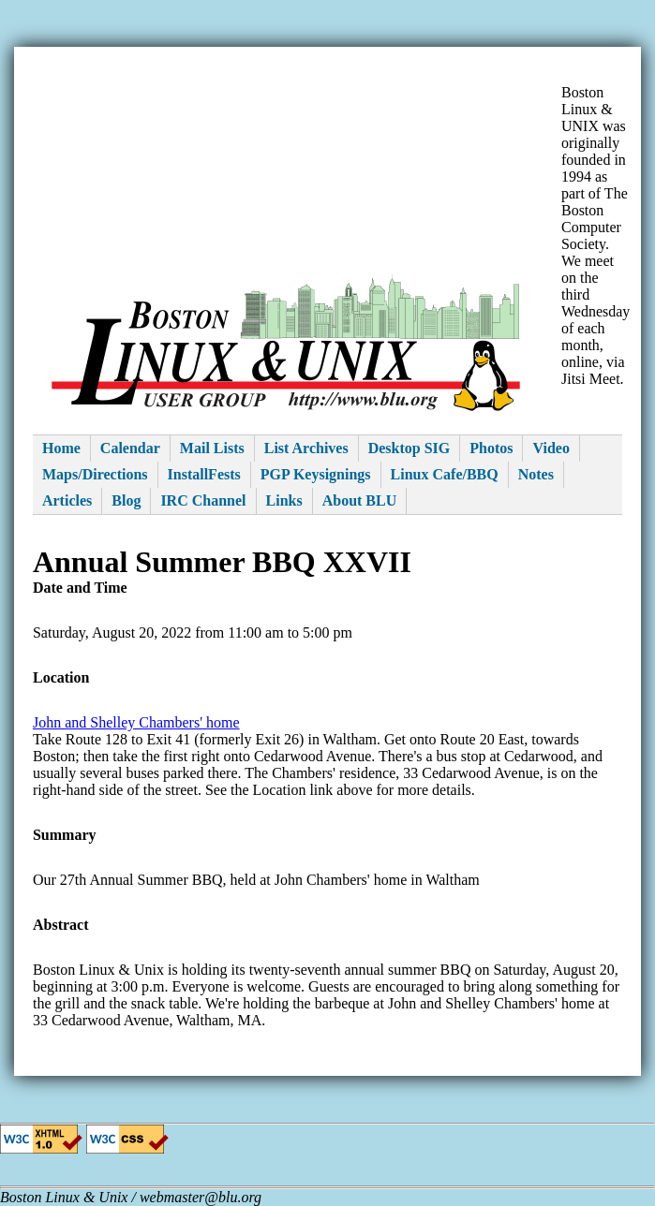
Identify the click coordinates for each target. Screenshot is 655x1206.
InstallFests (204, 474)
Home (61, 448)
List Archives (306, 448)
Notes (536, 474)
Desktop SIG (409, 448)
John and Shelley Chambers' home (136, 722)
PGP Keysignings (316, 474)
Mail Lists (212, 448)
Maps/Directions (95, 474)
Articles (67, 500)
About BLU (359, 500)
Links (284, 500)
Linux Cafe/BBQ (445, 474)
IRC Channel (203, 500)
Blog (126, 500)
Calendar (130, 448)
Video (550, 448)
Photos (491, 448)
